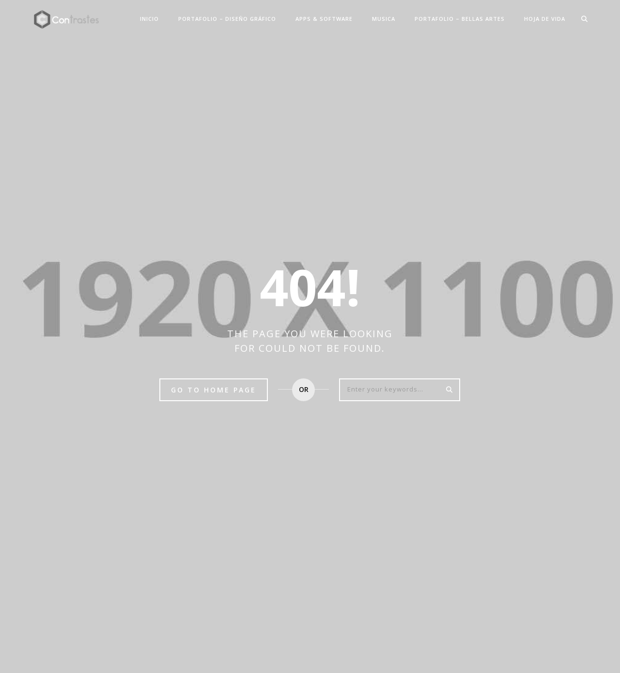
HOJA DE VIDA (544, 18)
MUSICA (383, 18)
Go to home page (213, 389)
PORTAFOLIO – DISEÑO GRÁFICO (227, 18)
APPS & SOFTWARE (324, 18)
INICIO (149, 18)
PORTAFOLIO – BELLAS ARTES (460, 18)
